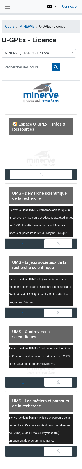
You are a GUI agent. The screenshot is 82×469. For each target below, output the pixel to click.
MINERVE (26, 26)
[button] (51, 6)
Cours (9, 26)
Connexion (70, 6)
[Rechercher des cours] (27, 67)
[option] (62, 6)
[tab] (41, 174)
